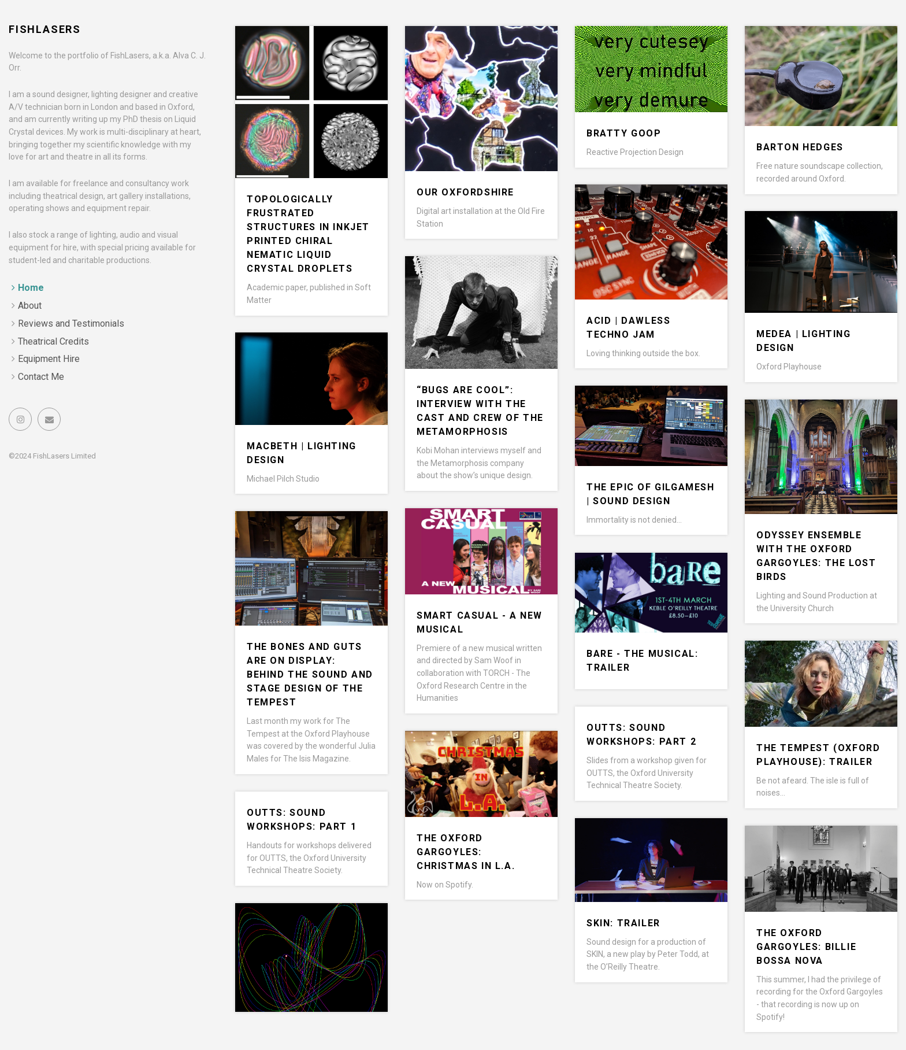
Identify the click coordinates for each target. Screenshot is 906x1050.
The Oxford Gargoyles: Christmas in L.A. (466, 852)
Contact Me (41, 376)
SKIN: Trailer (623, 923)
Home (31, 287)
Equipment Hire (49, 358)
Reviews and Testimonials (71, 323)
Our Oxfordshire (465, 192)
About (30, 305)
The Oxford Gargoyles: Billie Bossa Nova (806, 946)
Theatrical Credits (53, 341)
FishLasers (45, 29)
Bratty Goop (624, 133)
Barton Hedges (800, 147)
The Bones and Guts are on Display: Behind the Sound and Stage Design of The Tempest (310, 674)
